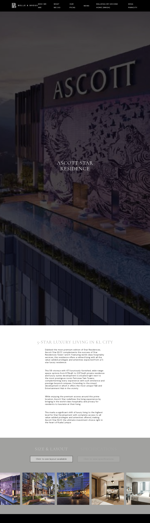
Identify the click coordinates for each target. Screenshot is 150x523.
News (86, 6)
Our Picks (72, 6)
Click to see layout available (51, 458)
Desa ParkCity (132, 6)
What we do (57, 6)
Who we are (42, 6)
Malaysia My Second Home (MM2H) (107, 6)
